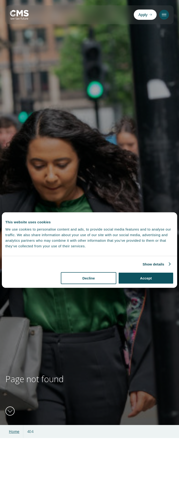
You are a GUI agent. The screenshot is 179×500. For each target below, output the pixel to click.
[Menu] (164, 15)
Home (14, 431)
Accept (146, 278)
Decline (88, 278)
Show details (153, 264)
